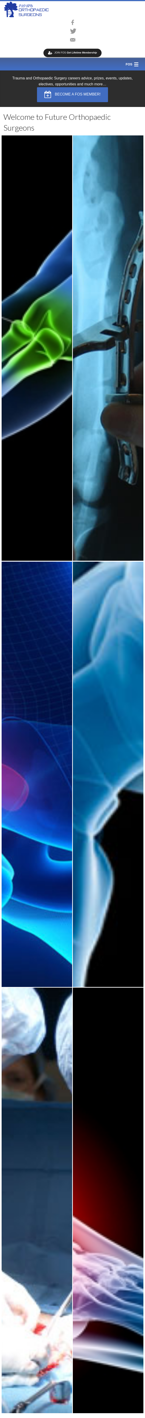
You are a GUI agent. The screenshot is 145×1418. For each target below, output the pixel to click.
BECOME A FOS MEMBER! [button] (72, 94)
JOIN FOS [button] (72, 53)
